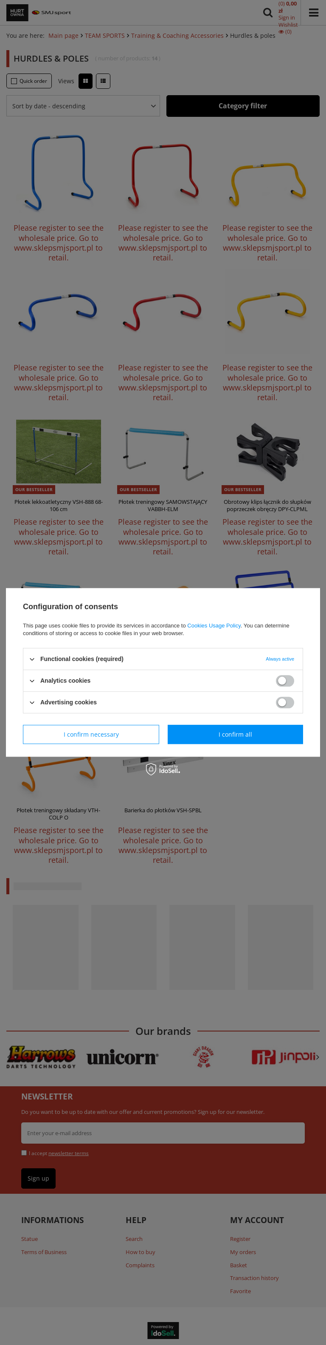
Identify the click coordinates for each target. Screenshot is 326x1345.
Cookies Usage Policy (213, 625)
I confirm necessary (91, 734)
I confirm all (235, 734)
